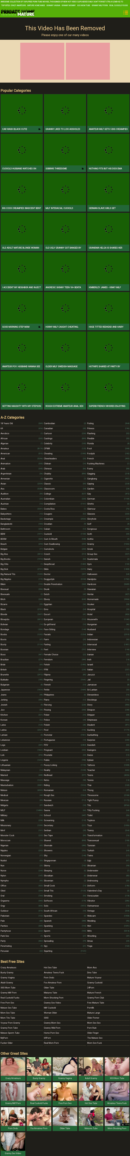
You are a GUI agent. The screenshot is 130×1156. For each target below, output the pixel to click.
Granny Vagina (53, 5)
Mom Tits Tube (8, 1017)
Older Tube (49, 987)
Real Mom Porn (51, 1043)
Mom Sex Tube (8, 1012)
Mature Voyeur (94, 977)
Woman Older (50, 1012)
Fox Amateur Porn (53, 982)
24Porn (90, 987)
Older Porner (93, 1017)
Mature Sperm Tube (10, 1033)
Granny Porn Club (95, 997)
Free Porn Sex (7, 1002)
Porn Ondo (49, 977)
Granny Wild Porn (52, 1028)
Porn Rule (92, 1028)
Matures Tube (50, 992)
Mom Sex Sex (93, 1023)
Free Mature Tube (95, 1002)
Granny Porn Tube (9, 1028)
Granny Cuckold (94, 982)
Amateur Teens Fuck (54, 972)
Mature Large (93, 1012)
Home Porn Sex (51, 1033)
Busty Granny (7, 972)
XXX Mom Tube (83, 5)
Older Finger (93, 1033)
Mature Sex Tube (9, 1007)
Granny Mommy (69, 5)
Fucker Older (7, 1043)
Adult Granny (7, 982)
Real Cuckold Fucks (118, 5)
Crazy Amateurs (18, 5)
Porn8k (90, 1007)
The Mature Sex (94, 1038)
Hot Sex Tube (50, 967)
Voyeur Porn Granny (10, 1023)
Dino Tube (92, 972)
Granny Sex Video (52, 1002)
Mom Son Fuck (94, 1043)
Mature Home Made (36, 5)
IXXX (46, 1017)
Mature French (94, 992)
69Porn (47, 1038)
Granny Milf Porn (100, 5)
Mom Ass (92, 967)
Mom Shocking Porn (53, 997)
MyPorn (4, 1038)
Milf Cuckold (50, 1007)
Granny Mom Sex (52, 1023)
